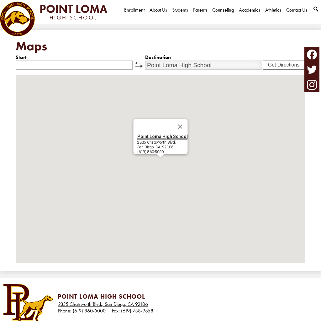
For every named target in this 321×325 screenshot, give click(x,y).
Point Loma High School (162, 136)
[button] (160, 163)
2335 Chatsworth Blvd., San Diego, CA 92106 (103, 304)
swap (138, 64)
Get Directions (283, 64)
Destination (158, 57)
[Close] (180, 126)
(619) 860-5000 (89, 310)
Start (21, 57)
